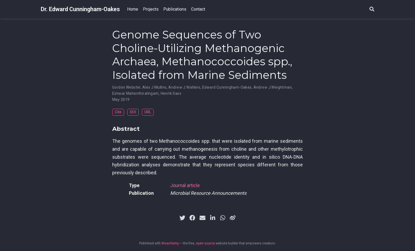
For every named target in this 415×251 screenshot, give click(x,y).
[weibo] (233, 218)
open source (205, 243)
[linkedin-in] (212, 218)
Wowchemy (170, 243)
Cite (118, 112)
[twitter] (182, 218)
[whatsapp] (223, 218)
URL (148, 112)
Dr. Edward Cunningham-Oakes (80, 9)
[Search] (371, 9)
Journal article (185, 185)
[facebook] (192, 218)
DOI (133, 112)
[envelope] (202, 218)
